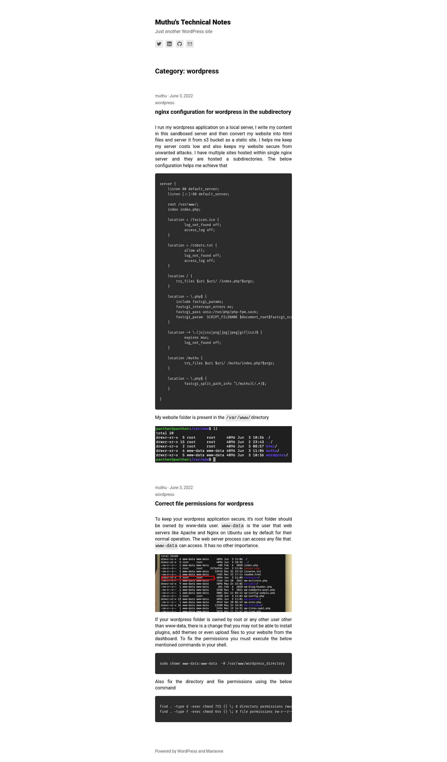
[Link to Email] (190, 44)
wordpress (164, 102)
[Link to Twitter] (159, 44)
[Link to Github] (180, 44)
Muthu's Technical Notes (193, 22)
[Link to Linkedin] (169, 44)
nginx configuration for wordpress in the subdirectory (223, 111)
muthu (161, 96)
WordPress (187, 751)
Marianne (214, 751)
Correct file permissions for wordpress (204, 503)
